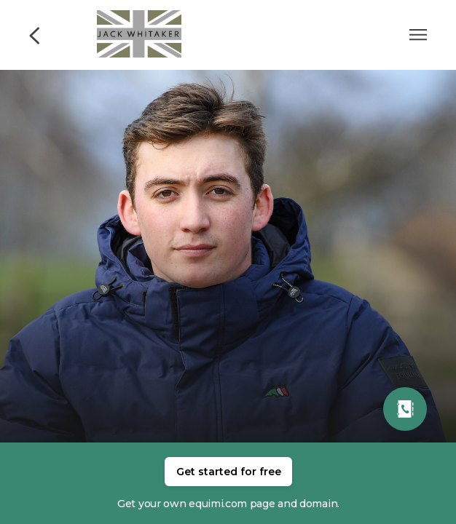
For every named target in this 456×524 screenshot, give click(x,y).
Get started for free (228, 471)
